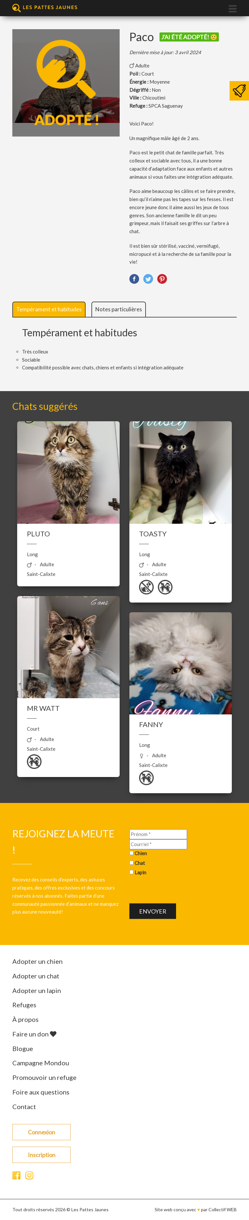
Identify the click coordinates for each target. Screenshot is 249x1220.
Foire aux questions (40, 1092)
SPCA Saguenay (165, 106)
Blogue (22, 1048)
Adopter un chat (35, 976)
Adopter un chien (37, 961)
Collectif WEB (222, 1209)
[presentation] (178, 890)
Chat (140, 863)
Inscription (41, 1154)
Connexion (41, 1132)
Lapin (140, 872)
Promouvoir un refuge (44, 1077)
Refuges (24, 1005)
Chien (141, 853)
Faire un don (34, 1034)
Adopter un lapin (36, 990)
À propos (25, 1019)
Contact (24, 1106)
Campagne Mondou (40, 1063)
